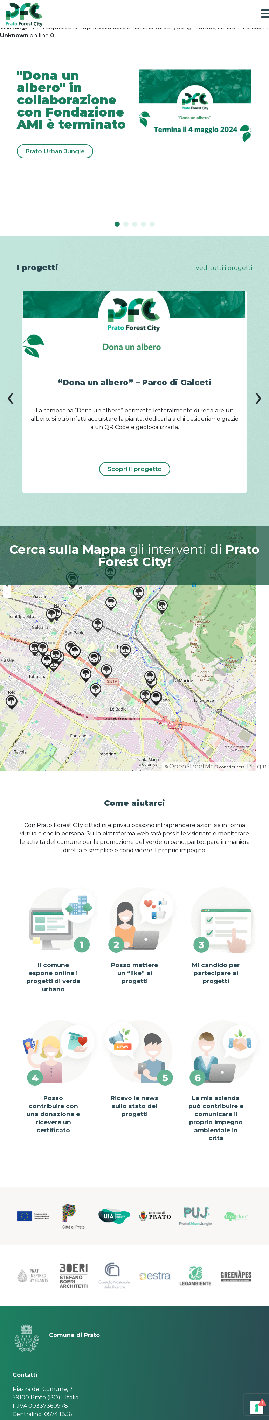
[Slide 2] (134, 224)
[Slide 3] (143, 224)
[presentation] (10, 396)
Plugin (256, 766)
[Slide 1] (126, 224)
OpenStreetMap (193, 766)
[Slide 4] (152, 224)
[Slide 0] (117, 224)
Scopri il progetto (135, 469)
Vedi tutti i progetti (223, 267)
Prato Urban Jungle (55, 151)
